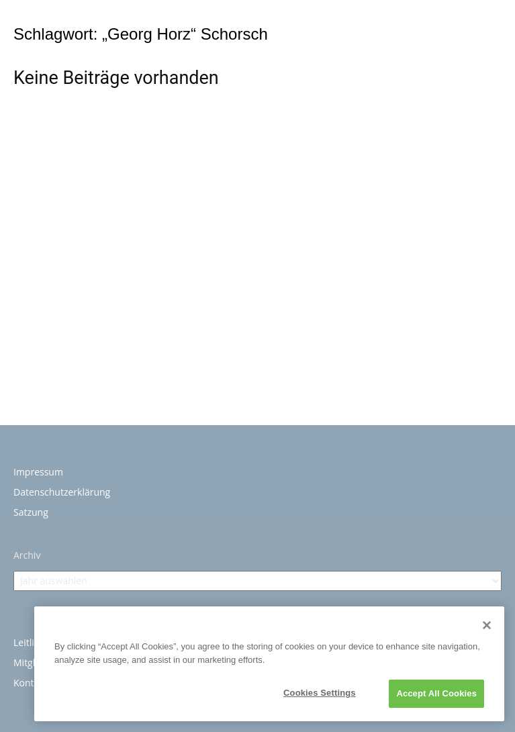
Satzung (30, 512)
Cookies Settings (319, 693)
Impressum (38, 471)
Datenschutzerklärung (61, 492)
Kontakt (30, 682)
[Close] (487, 625)
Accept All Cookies (436, 693)
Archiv (26, 555)
